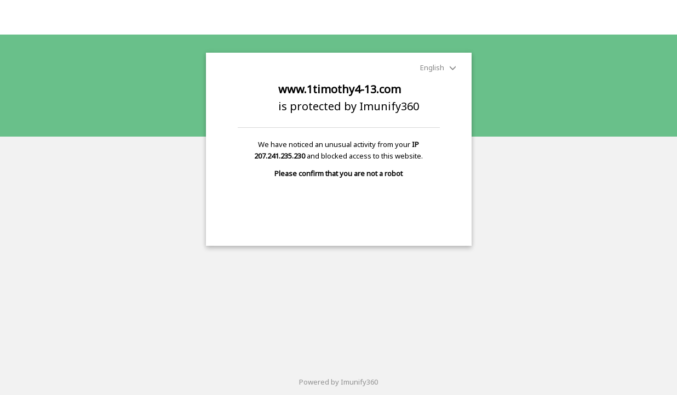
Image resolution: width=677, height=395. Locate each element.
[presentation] (338, 206)
